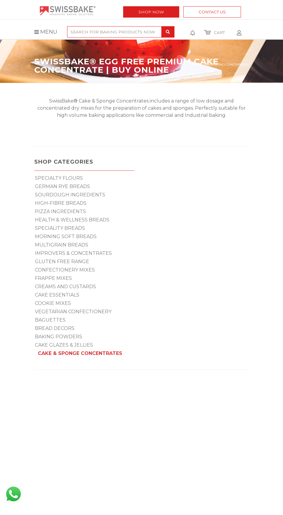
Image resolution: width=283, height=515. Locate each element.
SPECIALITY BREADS (60, 228)
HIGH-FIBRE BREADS (60, 203)
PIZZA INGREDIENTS (60, 211)
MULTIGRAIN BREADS (61, 245)
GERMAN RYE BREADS (62, 186)
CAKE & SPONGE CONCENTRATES (80, 353)
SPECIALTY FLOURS (59, 178)
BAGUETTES (50, 320)
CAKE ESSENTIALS (57, 295)
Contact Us (212, 12)
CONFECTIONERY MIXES (65, 270)
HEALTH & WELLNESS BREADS (72, 220)
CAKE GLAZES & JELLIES (64, 345)
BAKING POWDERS (58, 336)
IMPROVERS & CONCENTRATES (73, 253)
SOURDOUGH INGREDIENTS (70, 195)
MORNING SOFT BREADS (66, 236)
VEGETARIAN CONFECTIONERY (73, 311)
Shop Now (151, 12)
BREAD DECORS (55, 328)
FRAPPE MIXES (53, 278)
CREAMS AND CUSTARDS (65, 286)
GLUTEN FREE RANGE (62, 261)
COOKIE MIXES (53, 303)
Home (193, 64)
